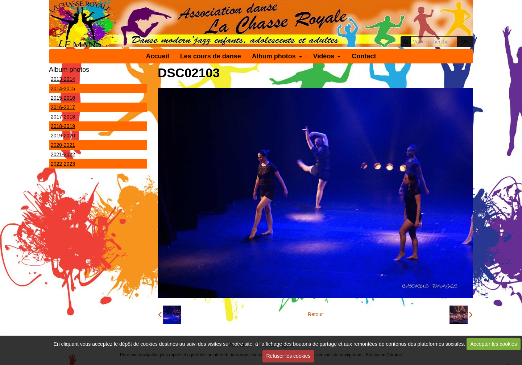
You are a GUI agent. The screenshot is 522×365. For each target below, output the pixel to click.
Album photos (274, 56)
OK (465, 42)
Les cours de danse (210, 56)
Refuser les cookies (288, 356)
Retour (315, 314)
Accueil (157, 56)
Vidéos (324, 56)
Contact (364, 56)
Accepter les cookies (494, 344)
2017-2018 (63, 117)
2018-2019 (63, 126)
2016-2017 (63, 107)
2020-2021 (63, 145)
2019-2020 (63, 135)
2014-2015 (63, 88)
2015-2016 (63, 98)
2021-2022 (63, 154)
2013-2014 (63, 79)
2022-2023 (63, 164)
